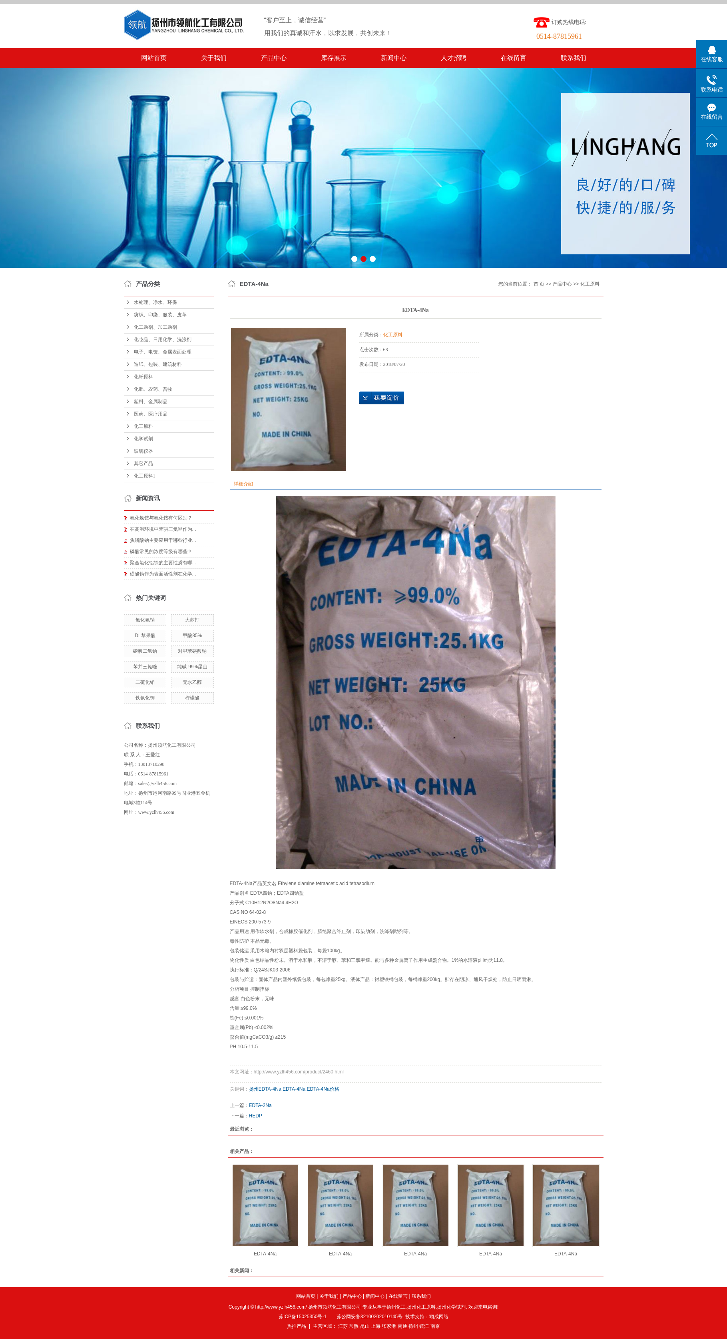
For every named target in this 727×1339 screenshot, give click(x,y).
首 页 (539, 284)
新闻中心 (393, 57)
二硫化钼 (145, 682)
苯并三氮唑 (145, 667)
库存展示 (334, 57)
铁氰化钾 (145, 698)
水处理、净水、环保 (155, 302)
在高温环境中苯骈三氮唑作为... (163, 529)
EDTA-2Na (260, 1105)
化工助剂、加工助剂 (155, 327)
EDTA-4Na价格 (323, 1089)
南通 (402, 1326)
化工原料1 (144, 476)
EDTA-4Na (294, 1089)
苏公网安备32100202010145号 (369, 1316)
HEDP (255, 1116)
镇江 (424, 1326)
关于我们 (214, 57)
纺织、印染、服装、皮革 (160, 315)
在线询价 (381, 398)
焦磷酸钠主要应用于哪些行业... (163, 540)
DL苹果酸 (145, 635)
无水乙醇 (192, 682)
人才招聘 (453, 57)
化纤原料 (143, 377)
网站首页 (154, 57)
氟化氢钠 (145, 620)
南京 (435, 1326)
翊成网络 (438, 1316)
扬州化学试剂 (451, 1307)
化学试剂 (143, 439)
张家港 (389, 1326)
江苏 (343, 1326)
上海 (375, 1326)
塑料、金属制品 (150, 401)
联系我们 (573, 57)
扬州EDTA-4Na (265, 1089)
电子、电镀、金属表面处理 (162, 352)
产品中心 (274, 57)
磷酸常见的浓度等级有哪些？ (161, 551)
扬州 (413, 1326)
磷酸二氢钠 (145, 651)
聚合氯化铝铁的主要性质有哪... (163, 563)
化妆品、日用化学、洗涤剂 (162, 339)
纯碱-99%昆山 (192, 667)
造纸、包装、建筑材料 (158, 364)
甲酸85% (192, 635)
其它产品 (143, 463)
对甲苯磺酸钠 (192, 651)
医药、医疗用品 (150, 414)
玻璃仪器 (143, 451)
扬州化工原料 (421, 1307)
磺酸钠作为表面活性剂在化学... (163, 574)
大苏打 (192, 620)
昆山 (365, 1326)
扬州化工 (396, 1307)
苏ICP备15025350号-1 (303, 1316)
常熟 (354, 1326)
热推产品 (296, 1326)
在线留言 (513, 57)
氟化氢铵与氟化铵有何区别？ (161, 518)
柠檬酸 (192, 698)
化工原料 (143, 426)
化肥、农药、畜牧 (153, 389)
